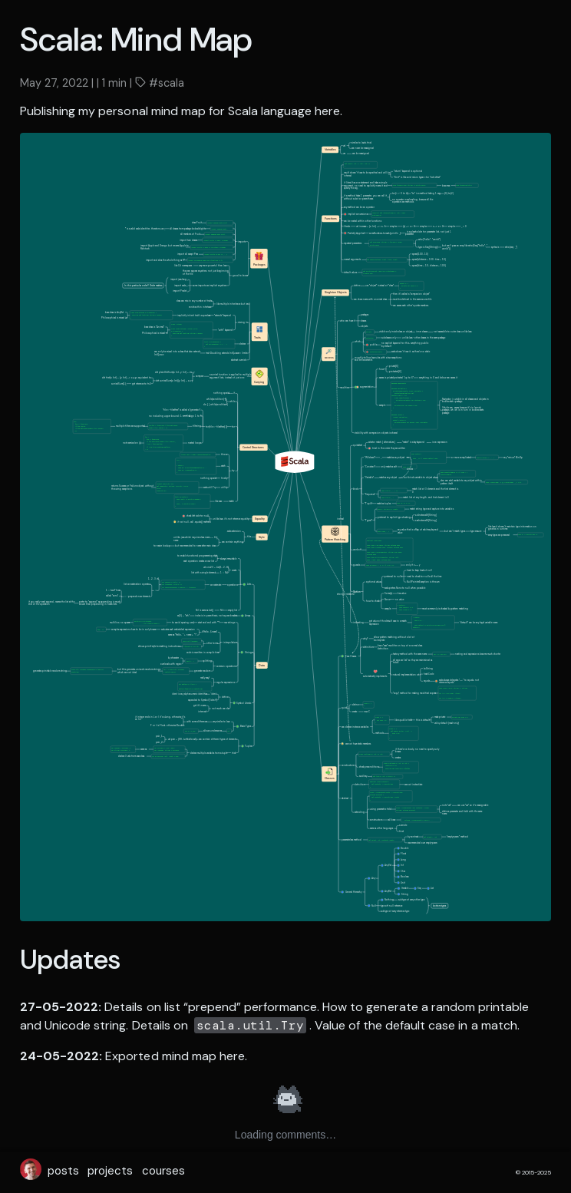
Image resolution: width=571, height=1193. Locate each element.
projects (110, 1170)
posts (63, 1170)
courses (163, 1170)
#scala (165, 83)
